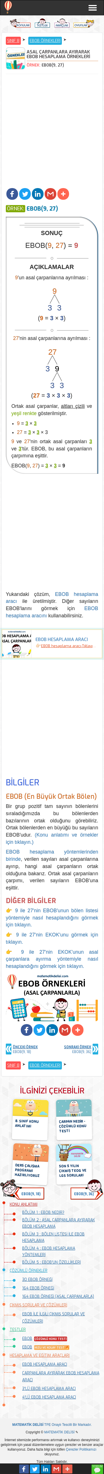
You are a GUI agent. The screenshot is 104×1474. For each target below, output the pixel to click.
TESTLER (18, 1329)
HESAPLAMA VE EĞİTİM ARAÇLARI (40, 1355)
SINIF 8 (13, 40)
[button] (12, 194)
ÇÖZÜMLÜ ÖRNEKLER (28, 1270)
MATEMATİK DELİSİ (59, 1432)
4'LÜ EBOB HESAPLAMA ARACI (49, 1397)
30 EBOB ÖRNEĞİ (37, 1279)
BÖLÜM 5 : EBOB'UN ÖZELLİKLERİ (51, 1262)
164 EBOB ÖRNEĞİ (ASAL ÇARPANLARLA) (58, 1296)
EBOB (27, 1338)
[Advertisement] (52, 132)
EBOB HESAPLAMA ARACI (44, 1364)
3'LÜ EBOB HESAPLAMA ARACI (49, 1388)
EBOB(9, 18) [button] (30, 1194)
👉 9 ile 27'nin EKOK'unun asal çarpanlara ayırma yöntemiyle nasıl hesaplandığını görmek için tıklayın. (52, 959)
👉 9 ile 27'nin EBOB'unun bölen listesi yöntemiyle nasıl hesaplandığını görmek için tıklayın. (52, 918)
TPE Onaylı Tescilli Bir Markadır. (52, 1425)
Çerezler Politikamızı (81, 1449)
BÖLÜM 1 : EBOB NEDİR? (43, 1212)
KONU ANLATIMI (23, 1204)
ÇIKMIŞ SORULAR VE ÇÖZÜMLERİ (38, 1305)
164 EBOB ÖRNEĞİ (38, 1288)
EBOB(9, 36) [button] (84, 1194)
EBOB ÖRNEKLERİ (45, 40)
